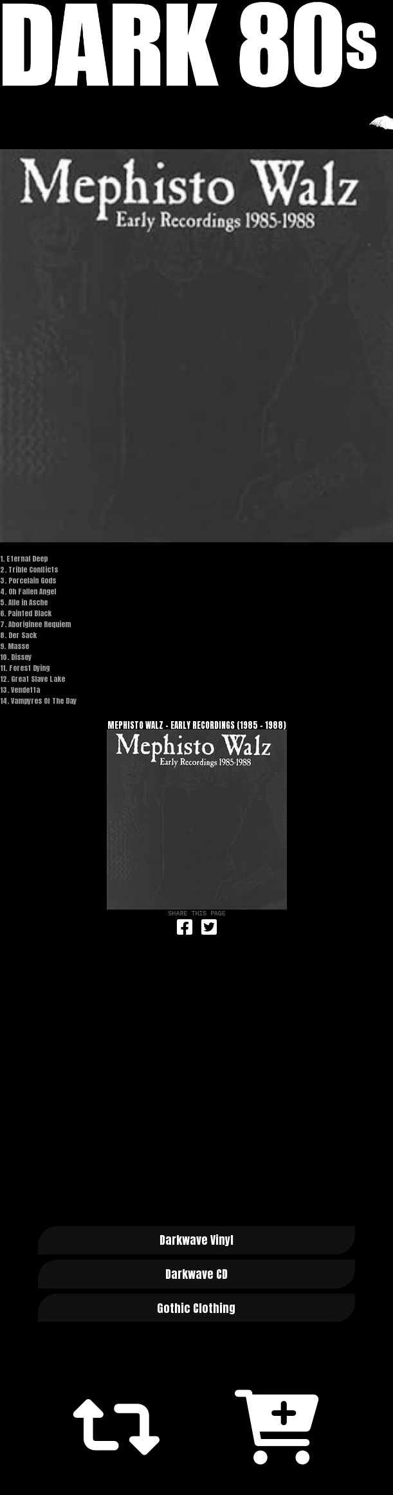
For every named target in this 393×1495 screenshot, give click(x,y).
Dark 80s (196, 44)
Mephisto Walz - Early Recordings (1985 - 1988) (196, 725)
